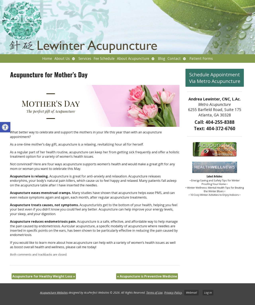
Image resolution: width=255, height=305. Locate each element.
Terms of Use (154, 292)
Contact (174, 58)
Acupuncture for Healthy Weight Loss (43, 276)
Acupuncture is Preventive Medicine (147, 276)
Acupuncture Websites (54, 292)
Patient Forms (201, 58)
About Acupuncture (133, 58)
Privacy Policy (173, 292)
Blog (161, 58)
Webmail (191, 292)
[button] (5, 127)
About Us (62, 58)
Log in (208, 292)
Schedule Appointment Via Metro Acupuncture (214, 77)
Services (84, 58)
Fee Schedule (104, 58)
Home (47, 58)
